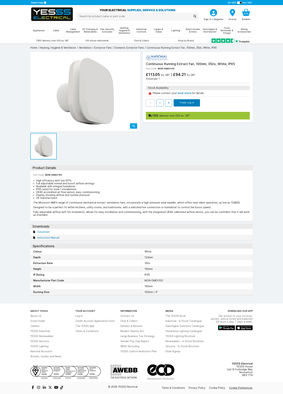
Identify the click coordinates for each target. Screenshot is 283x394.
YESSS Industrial (40, 331)
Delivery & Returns (131, 326)
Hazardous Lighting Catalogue (184, 331)
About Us (36, 315)
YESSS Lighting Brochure (180, 336)
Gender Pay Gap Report (134, 341)
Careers (35, 326)
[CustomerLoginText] (213, 12)
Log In (79, 315)
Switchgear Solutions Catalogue (185, 326)
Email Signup (173, 351)
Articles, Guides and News (45, 356)
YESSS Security (39, 341)
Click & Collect (129, 321)
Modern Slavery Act (132, 331)
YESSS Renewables (41, 336)
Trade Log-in (187, 102)
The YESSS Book (176, 315)
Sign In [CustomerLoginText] (208, 19)
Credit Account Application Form (94, 321)
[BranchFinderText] (232, 14)
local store (185, 93)
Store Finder (37, 321)
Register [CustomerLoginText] (218, 19)
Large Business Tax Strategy (137, 336)
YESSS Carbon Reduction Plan (138, 351)
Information (128, 310)
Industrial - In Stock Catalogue (184, 321)
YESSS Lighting (39, 346)
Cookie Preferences (240, 387)
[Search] (195, 16)
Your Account (85, 310)
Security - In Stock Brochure (182, 346)
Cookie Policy (217, 387)
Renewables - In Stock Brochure (185, 341)
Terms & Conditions (87, 331)
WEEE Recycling (129, 346)
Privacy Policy (197, 387)
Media (169, 310)
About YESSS (39, 310)
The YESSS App (84, 326)
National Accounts (41, 351)
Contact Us (127, 315)
